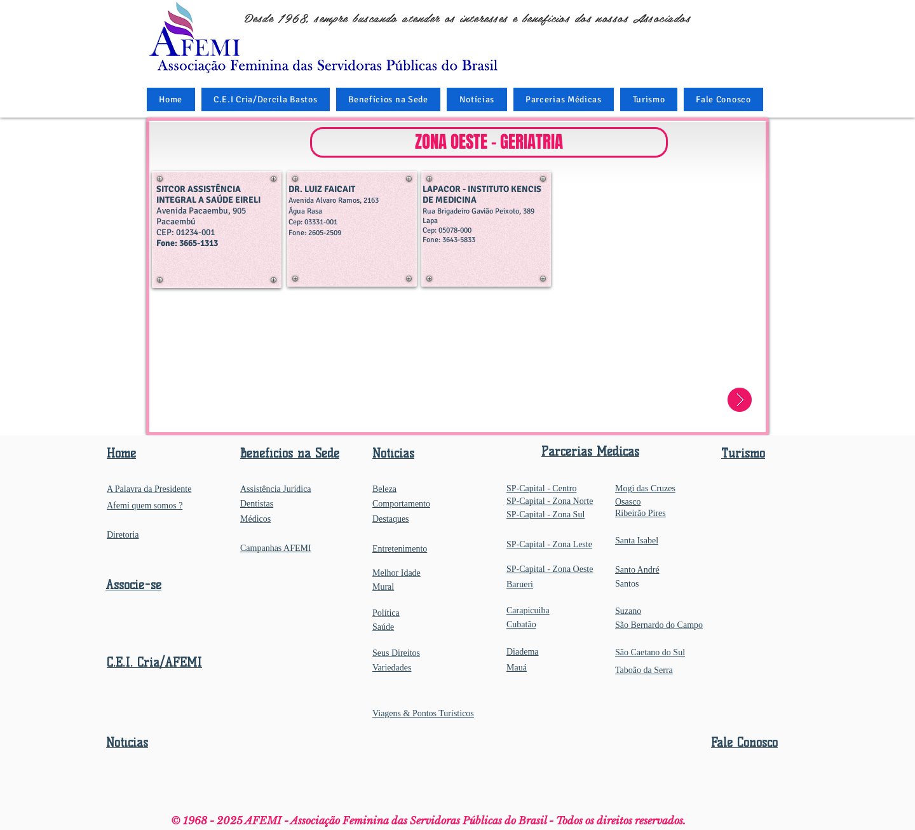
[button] (388, 99)
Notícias (127, 742)
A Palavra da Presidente (149, 489)
